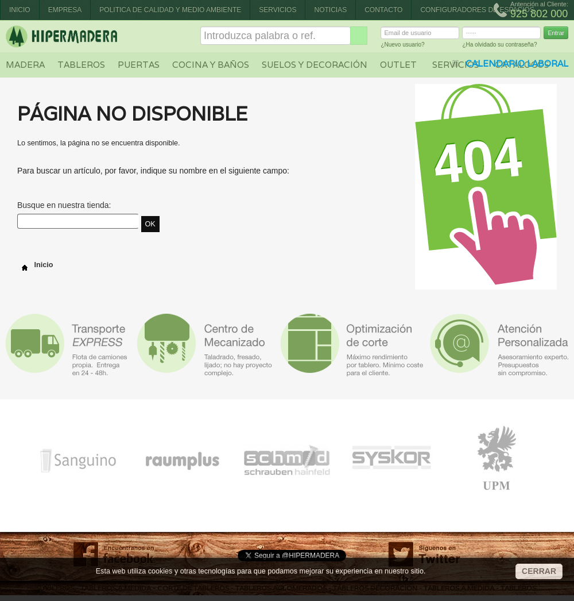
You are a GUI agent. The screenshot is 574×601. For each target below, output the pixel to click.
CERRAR (539, 571)
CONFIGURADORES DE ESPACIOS (477, 10)
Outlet (398, 64)
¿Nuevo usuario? (402, 46)
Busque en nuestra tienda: (64, 205)
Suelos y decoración (314, 64)
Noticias (330, 10)
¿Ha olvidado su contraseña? (499, 46)
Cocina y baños (210, 64)
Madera (25, 64)
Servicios (277, 10)
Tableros (81, 64)
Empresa (65, 10)
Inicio (19, 10)
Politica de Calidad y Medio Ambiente (170, 10)
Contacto (383, 10)
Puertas (139, 64)
